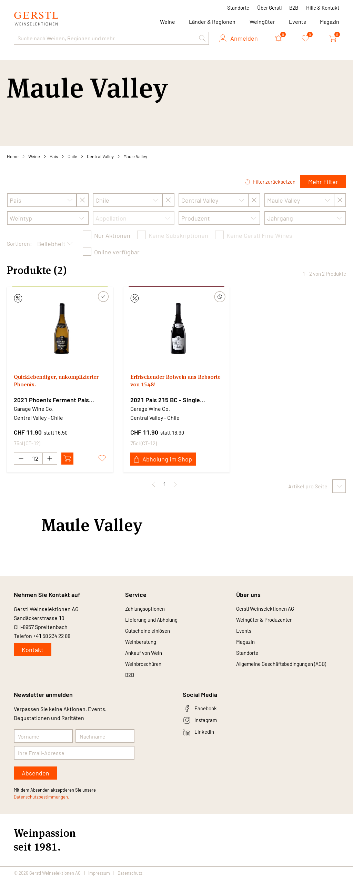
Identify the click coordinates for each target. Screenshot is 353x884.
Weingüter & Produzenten (267, 620)
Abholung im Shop (163, 459)
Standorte (238, 7)
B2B (293, 7)
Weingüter (262, 21)
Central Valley (100, 156)
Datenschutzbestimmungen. (41, 801)
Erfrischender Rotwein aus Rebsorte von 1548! (169, 382)
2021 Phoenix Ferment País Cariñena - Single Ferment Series (59, 400)
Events (297, 21)
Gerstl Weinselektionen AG (268, 609)
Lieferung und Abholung (154, 620)
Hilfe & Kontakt (322, 7)
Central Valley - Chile (38, 417)
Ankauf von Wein (145, 655)
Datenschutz (130, 878)
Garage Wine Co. (33, 408)
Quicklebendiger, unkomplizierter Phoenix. (51, 382)
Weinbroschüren (145, 667)
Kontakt (32, 649)
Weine (34, 156)
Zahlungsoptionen (147, 609)
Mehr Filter (323, 181)
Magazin (329, 21)
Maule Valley (135, 156)
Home (13, 156)
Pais (54, 156)
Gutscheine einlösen (150, 632)
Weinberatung (142, 644)
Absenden (35, 778)
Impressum (99, 878)
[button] (202, 38)
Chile (72, 156)
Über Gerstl (269, 7)
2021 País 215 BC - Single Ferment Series (165, 400)
